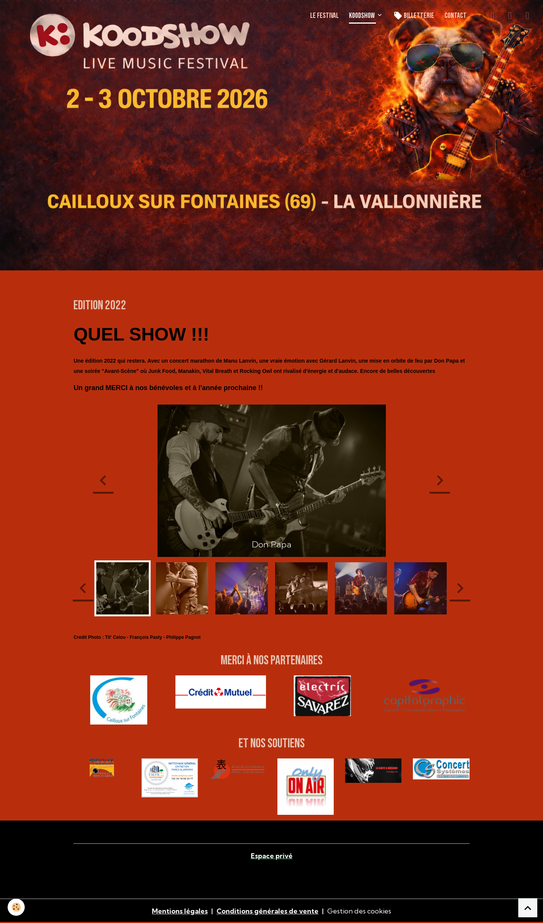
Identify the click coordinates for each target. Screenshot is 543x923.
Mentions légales (180, 911)
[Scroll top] (527, 907)
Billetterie (413, 16)
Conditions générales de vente (267, 911)
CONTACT (455, 15)
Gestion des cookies (359, 911)
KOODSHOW (362, 15)
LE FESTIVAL (324, 15)
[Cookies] (16, 907)
